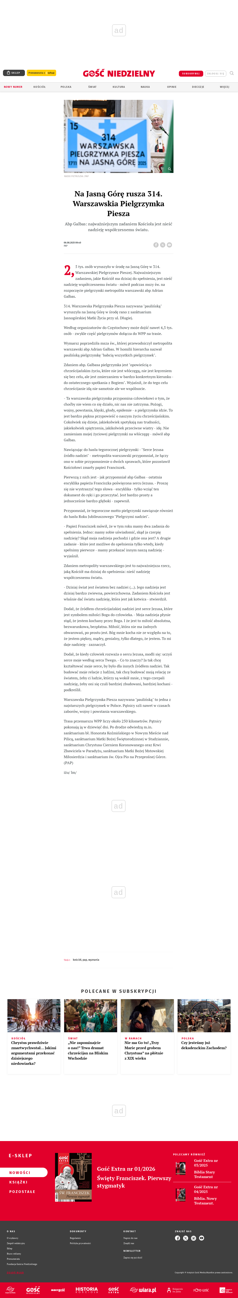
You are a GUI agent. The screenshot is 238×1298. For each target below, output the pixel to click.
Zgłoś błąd (15, 1272)
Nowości (17, 1172)
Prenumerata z (41, 73)
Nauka (145, 87)
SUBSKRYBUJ (191, 73)
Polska (66, 87)
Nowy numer (13, 87)
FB (156, 244)
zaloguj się (215, 73)
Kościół (39, 87)
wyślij (170, 244)
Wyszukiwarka (231, 73)
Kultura (119, 87)
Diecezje (198, 87)
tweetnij (163, 244)
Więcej (224, 87)
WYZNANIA (93, 959)
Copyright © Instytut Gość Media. (190, 1272)
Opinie (171, 87)
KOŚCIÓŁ (77, 959)
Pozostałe (17, 1191)
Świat (92, 87)
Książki (17, 1182)
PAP (85, 959)
